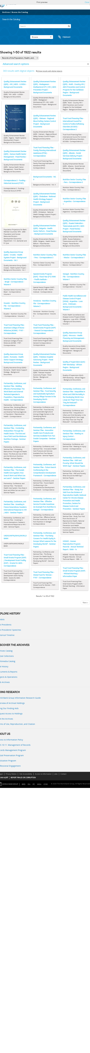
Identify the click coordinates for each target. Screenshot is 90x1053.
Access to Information (43, 774)
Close (87, 2)
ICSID (46, 784)
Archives (6, 12)
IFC (34, 784)
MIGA (39, 784)
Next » (85, 602)
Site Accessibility (25, 774)
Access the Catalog (20, 12)
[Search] (45, 26)
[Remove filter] (37, 57)
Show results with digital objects (49, 71)
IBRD (23, 784)
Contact (63, 774)
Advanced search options (16, 64)
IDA (29, 784)
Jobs (56, 774)
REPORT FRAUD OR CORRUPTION (23, 777)
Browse (41, 37)
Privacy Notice (11, 774)
